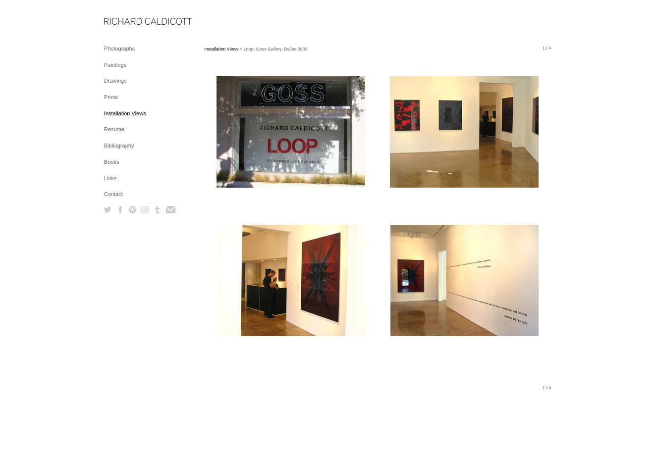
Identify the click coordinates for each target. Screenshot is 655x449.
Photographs (119, 48)
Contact (113, 194)
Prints (111, 97)
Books (111, 162)
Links (110, 178)
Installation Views (125, 113)
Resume (114, 129)
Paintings (115, 65)
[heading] (129, 22)
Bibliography (119, 146)
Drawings (115, 81)
